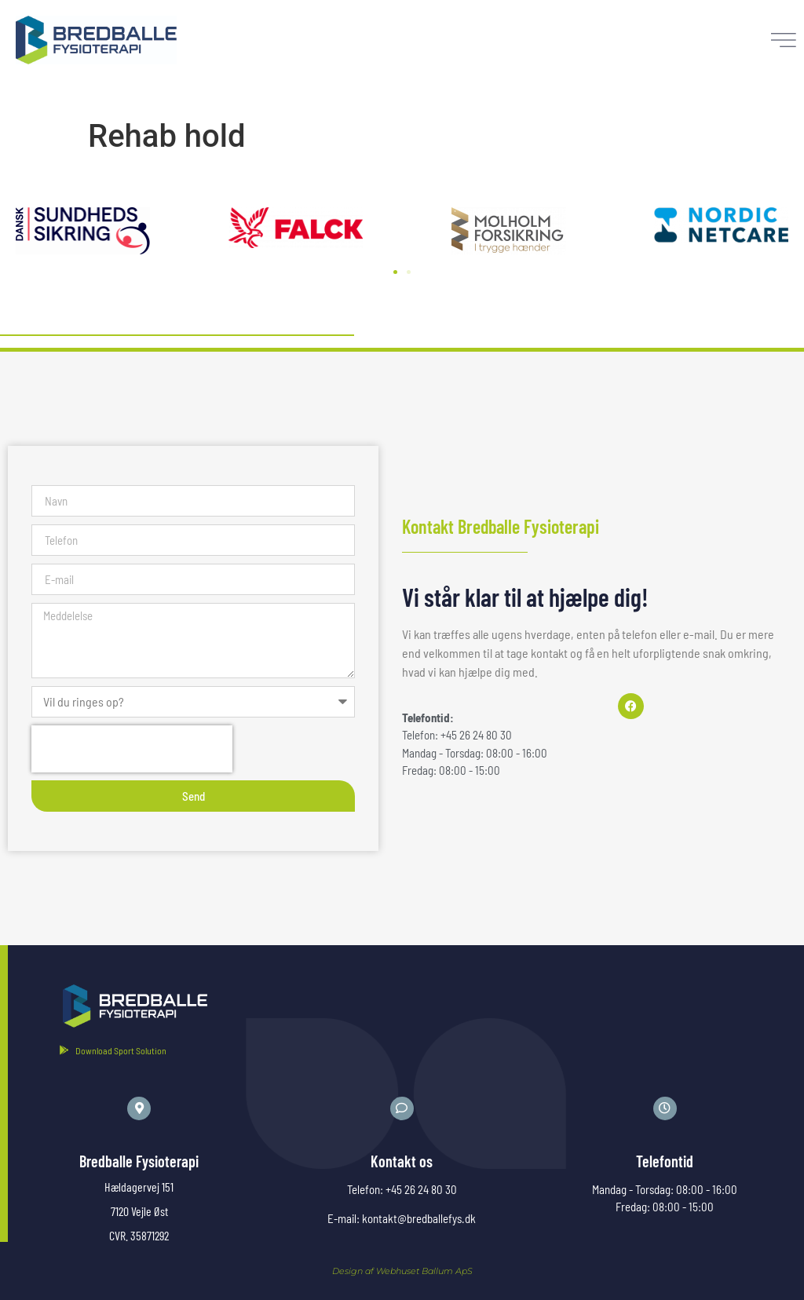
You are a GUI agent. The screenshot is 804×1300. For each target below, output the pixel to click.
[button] (395, 271)
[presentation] (131, 748)
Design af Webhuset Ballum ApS (402, 1269)
